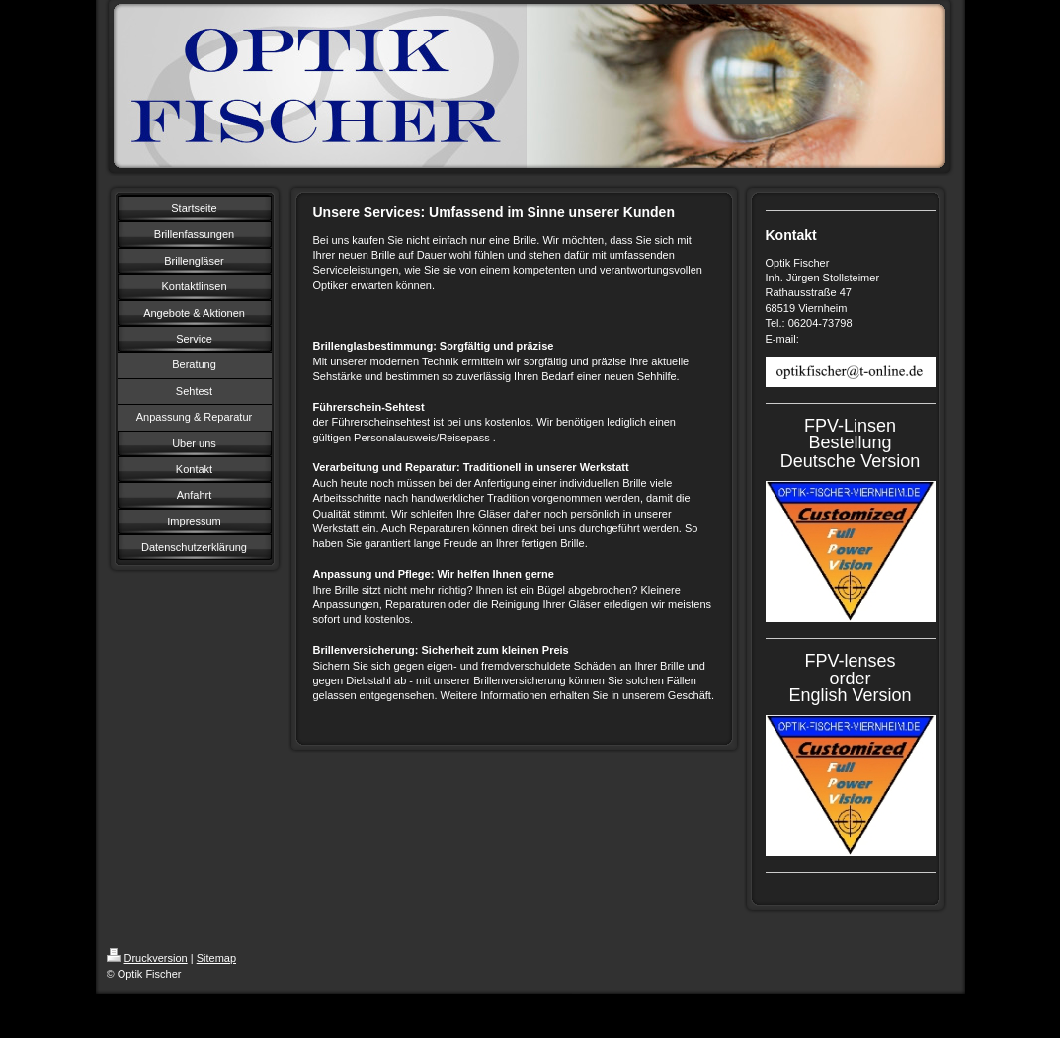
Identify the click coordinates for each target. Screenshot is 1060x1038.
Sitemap (216, 958)
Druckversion (147, 958)
